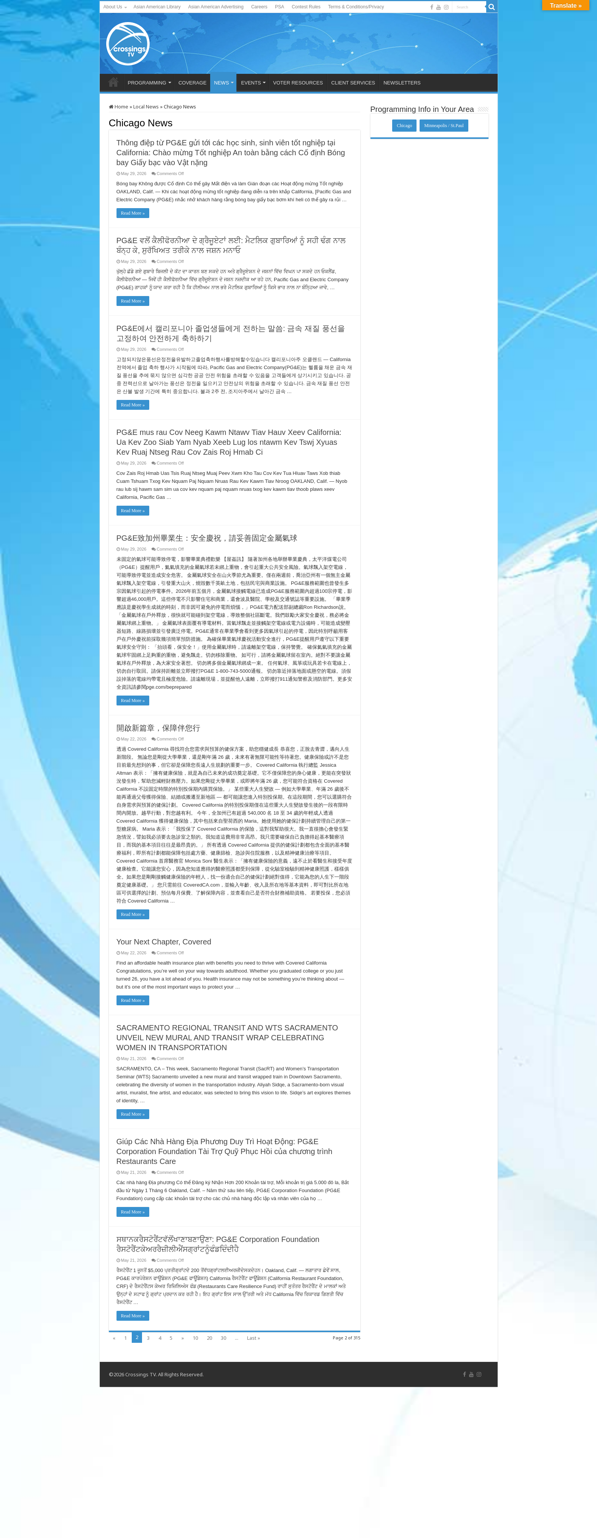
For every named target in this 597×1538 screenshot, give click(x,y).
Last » (253, 1337)
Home (118, 106)
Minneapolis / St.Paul (444, 125)
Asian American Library (157, 7)
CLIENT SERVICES (353, 83)
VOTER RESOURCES (298, 83)
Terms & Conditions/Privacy (356, 7)
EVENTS (251, 83)
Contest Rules (306, 7)
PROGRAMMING (147, 83)
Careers (259, 7)
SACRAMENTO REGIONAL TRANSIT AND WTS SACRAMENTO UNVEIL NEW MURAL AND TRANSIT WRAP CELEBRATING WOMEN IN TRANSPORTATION (227, 1038)
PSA (279, 7)
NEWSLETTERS (402, 83)
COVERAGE (193, 83)
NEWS (221, 83)
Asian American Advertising (215, 7)
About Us (113, 7)
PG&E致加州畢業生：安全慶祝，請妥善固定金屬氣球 (207, 538)
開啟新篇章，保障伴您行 (158, 728)
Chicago (404, 125)
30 (223, 1337)
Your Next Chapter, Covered (164, 942)
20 (209, 1337)
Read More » (133, 213)
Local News (146, 106)
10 (195, 1337)
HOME (113, 82)
